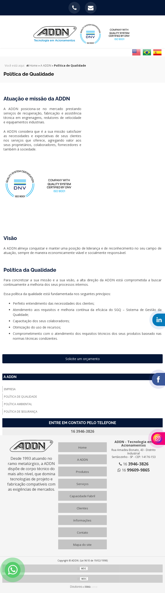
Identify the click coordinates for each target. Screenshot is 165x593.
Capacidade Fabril (82, 496)
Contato (82, 532)
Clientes (82, 508)
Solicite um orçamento (82, 359)
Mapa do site (82, 545)
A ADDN (10, 377)
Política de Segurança (20, 412)
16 (133, 464)
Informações (82, 520)
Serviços (82, 484)
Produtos (82, 472)
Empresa (10, 389)
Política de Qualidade (20, 397)
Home (82, 447)
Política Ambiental (18, 404)
